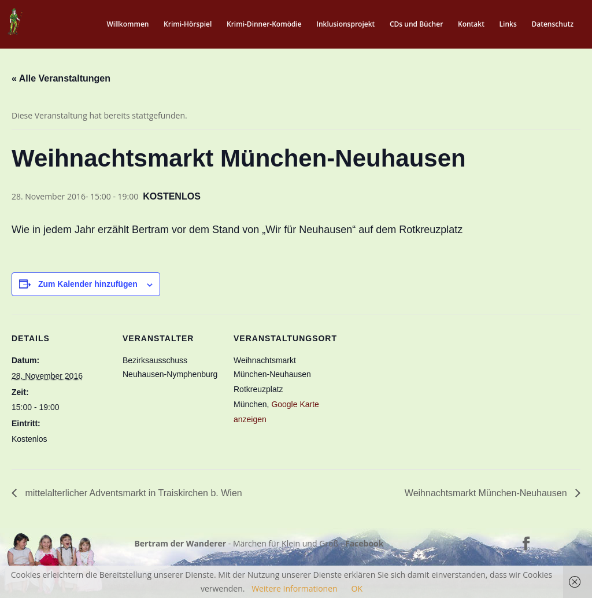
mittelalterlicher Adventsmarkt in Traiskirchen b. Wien (132, 493)
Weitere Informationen (294, 588)
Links (508, 24)
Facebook (364, 543)
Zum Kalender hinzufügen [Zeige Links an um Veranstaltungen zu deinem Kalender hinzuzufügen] (88, 284)
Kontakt (471, 24)
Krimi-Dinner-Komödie (264, 24)
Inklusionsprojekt (345, 24)
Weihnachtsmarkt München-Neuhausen (487, 493)
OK (357, 588)
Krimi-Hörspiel (188, 24)
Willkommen (127, 24)
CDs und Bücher (416, 24)
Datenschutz (552, 24)
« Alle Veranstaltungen (61, 78)
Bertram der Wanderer (180, 543)
